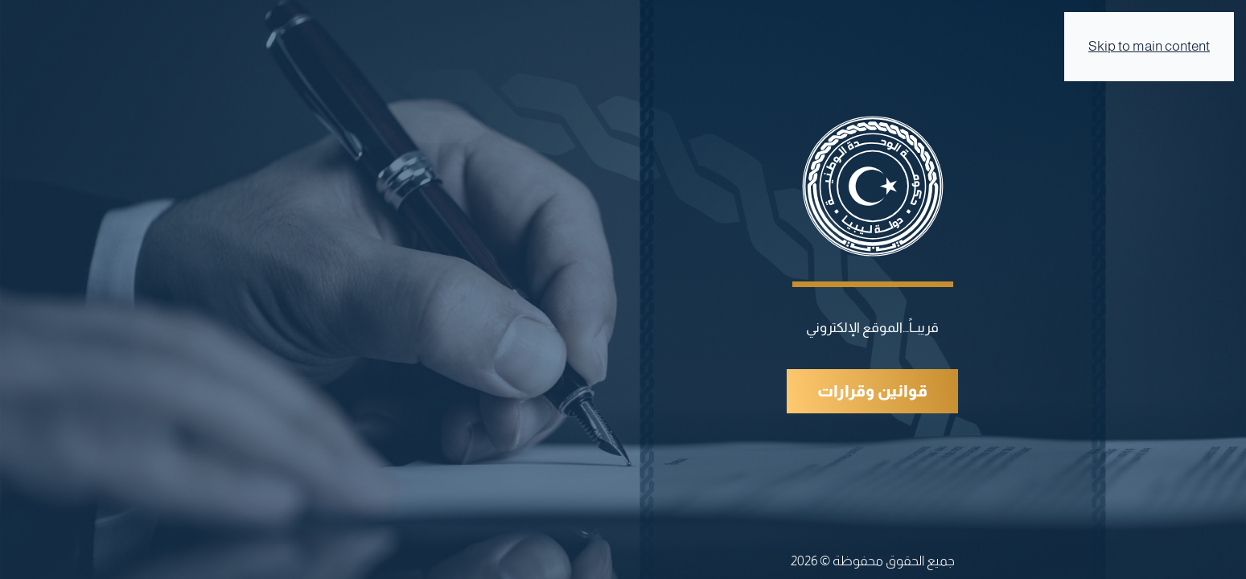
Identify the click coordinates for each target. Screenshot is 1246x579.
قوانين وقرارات (872, 391)
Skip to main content (1149, 46)
